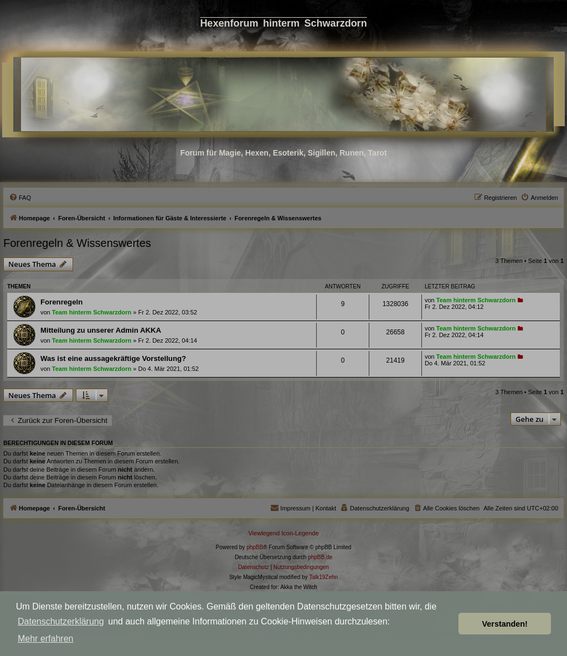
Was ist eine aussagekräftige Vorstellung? (113, 358)
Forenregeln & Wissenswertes (77, 243)
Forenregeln (61, 302)
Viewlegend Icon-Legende (283, 533)
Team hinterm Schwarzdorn (91, 312)
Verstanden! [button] (505, 623)
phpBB (254, 547)
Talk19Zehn (323, 577)
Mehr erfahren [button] (46, 638)
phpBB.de (320, 557)
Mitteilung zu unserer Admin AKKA (100, 330)
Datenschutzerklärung (61, 621)
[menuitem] (20, 197)
